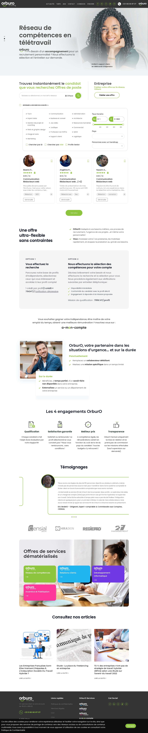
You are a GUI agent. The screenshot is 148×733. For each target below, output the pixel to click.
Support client (56, 136)
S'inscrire (90, 4)
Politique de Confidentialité (13, 730)
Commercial (78, 127)
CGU (53, 717)
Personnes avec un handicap (105, 142)
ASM (64, 4)
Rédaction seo (66, 194)
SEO (37, 194)
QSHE (76, 132)
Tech (29, 114)
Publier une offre (106, 95)
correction (112, 194)
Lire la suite (29, 200)
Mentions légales (57, 708)
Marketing (31, 139)
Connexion (81, 4)
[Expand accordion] (26, 114)
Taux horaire (97, 114)
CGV (52, 713)
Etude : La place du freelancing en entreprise (72, 667)
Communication (56, 114)
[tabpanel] (74, 42)
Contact (71, 4)
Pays (94, 131)
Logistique (77, 136)
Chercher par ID (34, 145)
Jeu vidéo (54, 123)
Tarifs (58, 4)
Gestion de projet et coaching (35, 124)
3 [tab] (4, 40)
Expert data (32, 118)
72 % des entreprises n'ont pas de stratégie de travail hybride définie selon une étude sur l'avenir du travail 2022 (111, 670)
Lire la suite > (25, 678)
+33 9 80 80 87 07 (29, 712)
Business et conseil (57, 118)
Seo (76, 194)
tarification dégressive (46, 291)
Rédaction (28, 194)
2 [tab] (4, 38)
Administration (79, 114)
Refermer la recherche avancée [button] (36, 105)
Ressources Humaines (82, 123)
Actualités (50, 4)
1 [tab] (4, 36)
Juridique (54, 127)
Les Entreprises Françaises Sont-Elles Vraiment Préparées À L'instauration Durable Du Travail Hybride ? (36, 670)
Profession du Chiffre (58, 132)
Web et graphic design (36, 130)
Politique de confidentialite (62, 704)
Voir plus (74, 213)
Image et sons (33, 134)
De (94, 119)
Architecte (78, 118)
